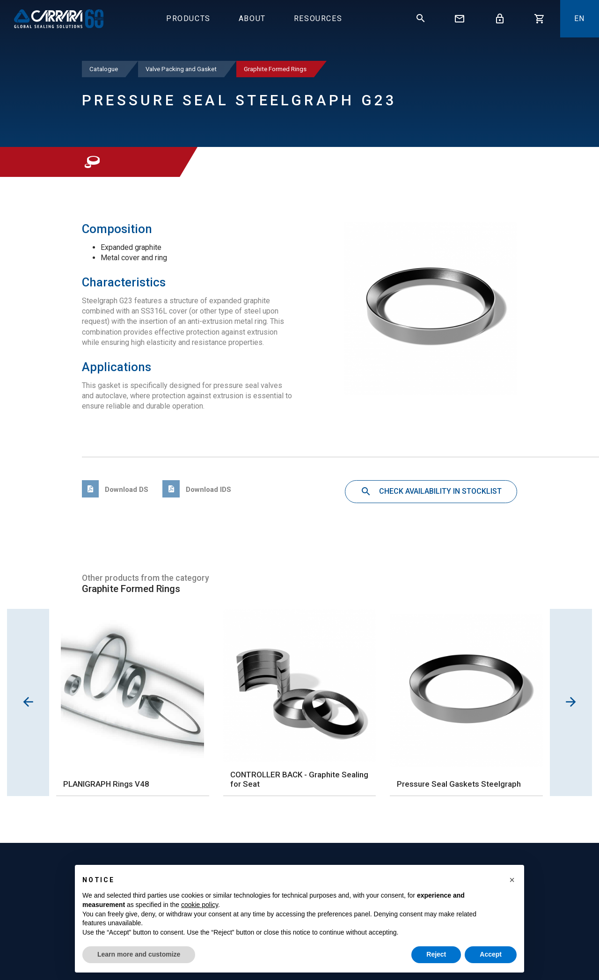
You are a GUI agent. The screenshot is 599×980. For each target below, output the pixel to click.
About (252, 18)
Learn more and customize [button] (138, 954)
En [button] (579, 18)
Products (188, 18)
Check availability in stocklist (431, 491)
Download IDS (196, 489)
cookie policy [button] (199, 904)
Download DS (115, 489)
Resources (318, 18)
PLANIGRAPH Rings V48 (106, 784)
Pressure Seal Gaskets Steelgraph (459, 784)
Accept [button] (491, 954)
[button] (511, 879)
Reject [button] (436, 954)
